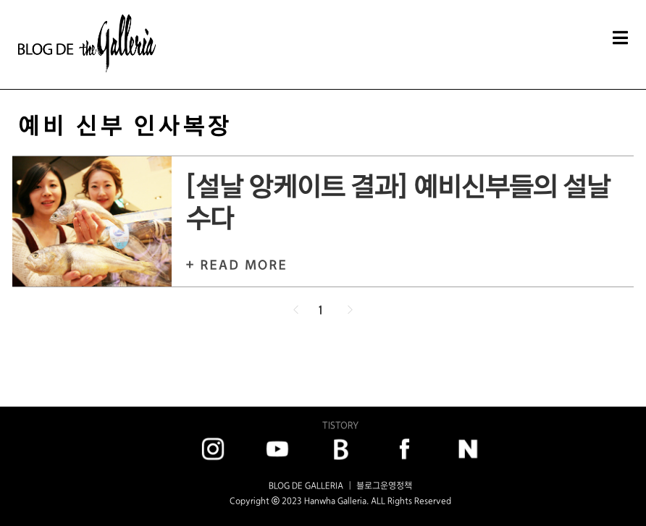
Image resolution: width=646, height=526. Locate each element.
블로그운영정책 (384, 485)
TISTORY (340, 425)
